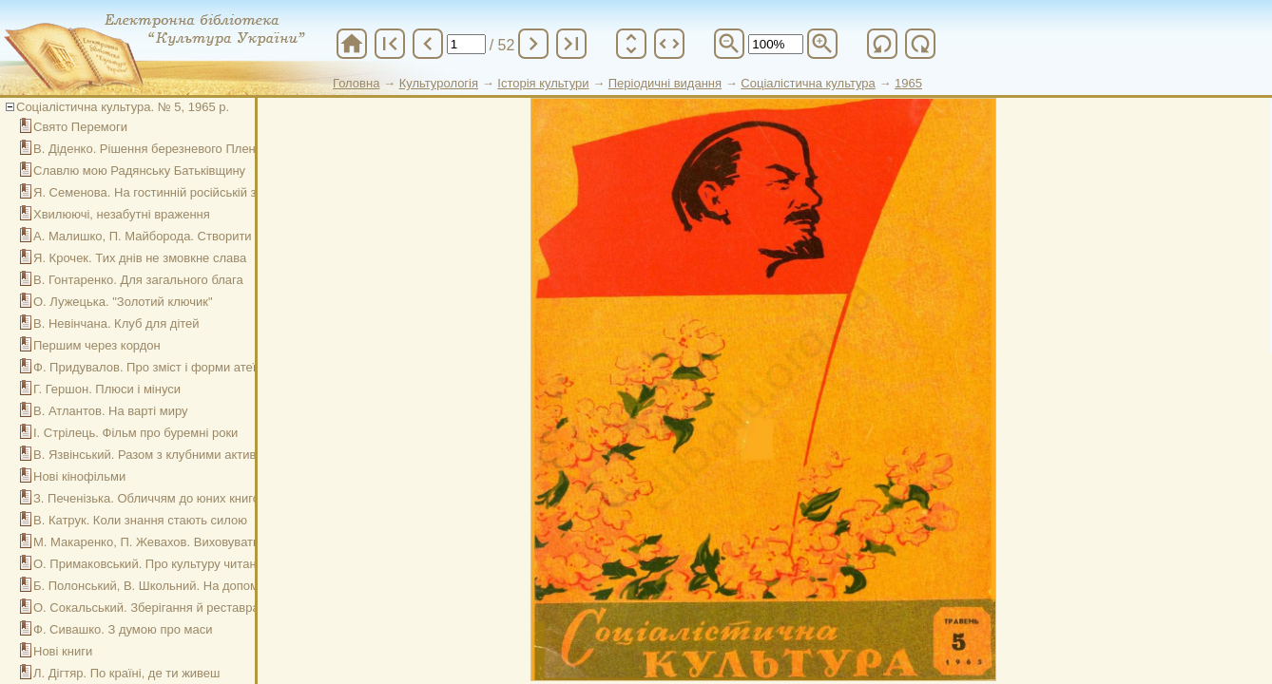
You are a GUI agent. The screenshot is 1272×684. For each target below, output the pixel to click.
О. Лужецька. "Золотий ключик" (123, 301)
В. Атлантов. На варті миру (110, 411)
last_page (571, 43)
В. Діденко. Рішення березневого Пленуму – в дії (173, 149)
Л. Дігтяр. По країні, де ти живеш (127, 673)
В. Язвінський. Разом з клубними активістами (163, 454)
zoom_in (822, 43)
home (351, 43)
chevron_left (427, 43)
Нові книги (62, 651)
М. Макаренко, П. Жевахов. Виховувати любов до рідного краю (214, 542)
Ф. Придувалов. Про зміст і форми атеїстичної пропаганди (200, 367)
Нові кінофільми (79, 476)
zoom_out (729, 43)
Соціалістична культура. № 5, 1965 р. (122, 107)
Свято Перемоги (80, 127)
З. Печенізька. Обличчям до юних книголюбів (162, 498)
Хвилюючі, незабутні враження (121, 214)
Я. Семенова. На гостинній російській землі (157, 192)
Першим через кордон (97, 345)
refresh (882, 43)
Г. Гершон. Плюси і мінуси (107, 389)
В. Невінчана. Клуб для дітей (116, 323)
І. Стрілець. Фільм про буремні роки (135, 433)
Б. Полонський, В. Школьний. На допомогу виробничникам (201, 586)
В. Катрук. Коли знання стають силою (140, 520)
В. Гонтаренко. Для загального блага (138, 280)
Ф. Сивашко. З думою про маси (122, 629)
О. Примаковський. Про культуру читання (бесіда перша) (196, 564)
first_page (389, 43)
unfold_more (631, 43)
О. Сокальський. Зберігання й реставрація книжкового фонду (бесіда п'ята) (248, 607)
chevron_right (533, 43)
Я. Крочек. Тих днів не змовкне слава (139, 258)
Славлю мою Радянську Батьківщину (139, 170)
